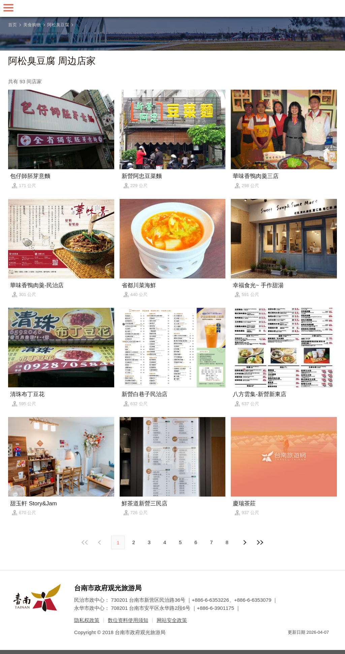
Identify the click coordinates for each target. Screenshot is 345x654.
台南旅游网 (172, 8)
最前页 (85, 542)
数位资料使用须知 (128, 620)
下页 (100, 542)
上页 (244, 542)
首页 (12, 24)
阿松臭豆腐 (58, 24)
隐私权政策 (86, 620)
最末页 (260, 542)
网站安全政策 (172, 620)
